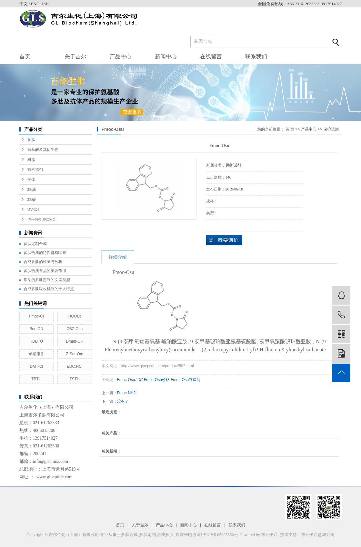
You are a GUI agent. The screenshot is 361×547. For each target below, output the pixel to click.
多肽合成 (129, 534)
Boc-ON (37, 329)
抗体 (31, 179)
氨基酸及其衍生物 (42, 149)
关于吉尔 (75, 57)
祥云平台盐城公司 (318, 534)
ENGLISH (40, 3)
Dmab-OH (74, 341)
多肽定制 (147, 534)
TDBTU (36, 341)
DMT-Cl (36, 366)
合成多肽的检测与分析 (43, 261)
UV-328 (33, 209)
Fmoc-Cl (36, 316)
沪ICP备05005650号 (220, 534)
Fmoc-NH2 (126, 393)
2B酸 (31, 199)
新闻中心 (166, 57)
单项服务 (36, 354)
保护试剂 (331, 129)
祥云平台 (269, 534)
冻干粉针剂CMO (41, 219)
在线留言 (211, 57)
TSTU (74, 379)
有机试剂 (35, 169)
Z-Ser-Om (74, 354)
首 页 (290, 129)
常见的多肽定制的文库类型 (47, 280)
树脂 (31, 159)
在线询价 (224, 240)
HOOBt (74, 316)
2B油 (31, 189)
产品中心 (121, 57)
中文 (24, 3)
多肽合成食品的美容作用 (45, 271)
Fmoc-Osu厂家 (130, 379)
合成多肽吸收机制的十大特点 (49, 289)
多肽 (31, 139)
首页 (24, 57)
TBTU (36, 379)
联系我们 (256, 57)
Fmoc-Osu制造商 (185, 379)
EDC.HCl (75, 366)
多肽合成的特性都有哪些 (45, 252)
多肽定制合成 (35, 243)
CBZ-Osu (74, 329)
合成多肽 (165, 534)
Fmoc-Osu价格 (157, 379)
